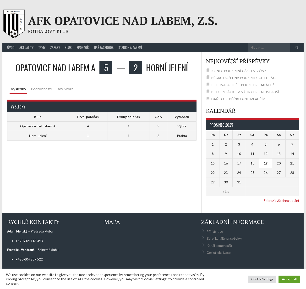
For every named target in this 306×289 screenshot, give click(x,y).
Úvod (11, 47)
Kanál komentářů (219, 246)
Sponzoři (82, 47)
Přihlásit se (215, 231)
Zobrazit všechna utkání (281, 200)
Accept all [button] (289, 279)
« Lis (226, 191)
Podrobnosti (41, 88)
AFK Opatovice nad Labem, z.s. (123, 20)
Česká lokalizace (219, 252)
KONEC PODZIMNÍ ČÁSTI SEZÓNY (238, 71)
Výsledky (18, 88)
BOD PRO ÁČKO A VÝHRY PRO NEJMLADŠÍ (245, 92)
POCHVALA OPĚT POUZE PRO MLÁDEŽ (242, 85)
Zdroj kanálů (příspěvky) (224, 238)
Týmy (41, 47)
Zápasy (55, 47)
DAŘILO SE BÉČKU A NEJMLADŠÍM (238, 99)
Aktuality (26, 47)
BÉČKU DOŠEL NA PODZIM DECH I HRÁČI (244, 78)
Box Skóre (64, 88)
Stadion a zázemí (130, 47)
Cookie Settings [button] (262, 279)
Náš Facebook (104, 47)
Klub (68, 47)
